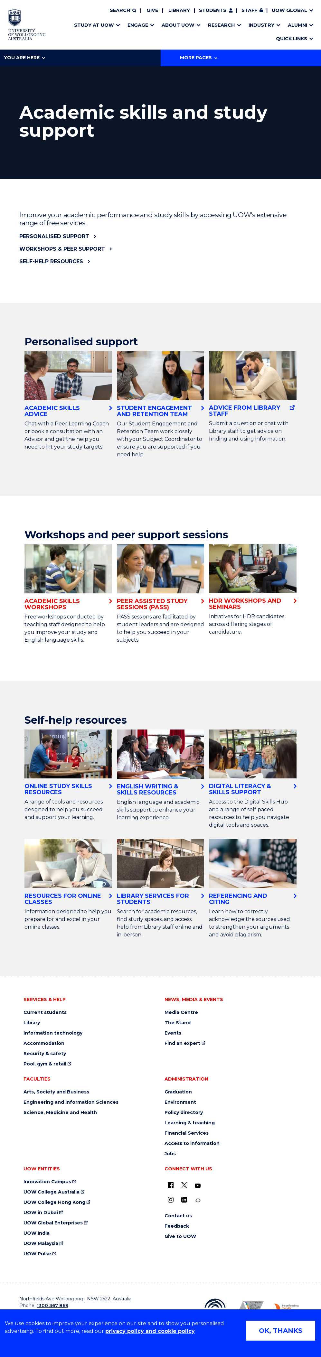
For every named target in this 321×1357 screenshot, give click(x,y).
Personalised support (54, 236)
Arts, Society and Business (56, 1092)
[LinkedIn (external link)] (184, 1200)
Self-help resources (51, 261)
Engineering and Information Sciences (71, 1102)
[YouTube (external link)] (198, 1185)
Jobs (170, 1154)
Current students (45, 1012)
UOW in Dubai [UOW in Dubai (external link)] (41, 1212)
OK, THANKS (280, 1330)
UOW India (37, 1233)
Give (152, 10)
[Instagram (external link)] (171, 1200)
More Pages (198, 57)
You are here (24, 57)
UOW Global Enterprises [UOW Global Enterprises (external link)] (53, 1223)
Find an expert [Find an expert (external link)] (182, 1043)
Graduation (178, 1092)
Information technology (53, 1033)
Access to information (192, 1143)
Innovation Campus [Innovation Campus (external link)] (47, 1182)
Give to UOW (180, 1236)
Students (212, 10)
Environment (180, 1102)
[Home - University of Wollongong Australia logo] (27, 24)
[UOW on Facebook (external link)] (171, 1185)
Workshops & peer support (62, 249)
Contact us (178, 1216)
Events (173, 1033)
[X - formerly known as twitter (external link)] (184, 1185)
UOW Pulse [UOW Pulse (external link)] (37, 1254)
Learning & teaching (190, 1123)
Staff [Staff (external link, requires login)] (249, 10)
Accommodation (44, 1043)
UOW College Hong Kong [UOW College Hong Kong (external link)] (54, 1202)
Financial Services (187, 1133)
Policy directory (184, 1112)
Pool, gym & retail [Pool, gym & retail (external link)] (45, 1064)
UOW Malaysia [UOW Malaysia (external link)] (41, 1243)
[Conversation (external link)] (198, 1200)
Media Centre (181, 1012)
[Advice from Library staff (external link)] (253, 384)
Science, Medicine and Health (60, 1112)
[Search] (123, 10)
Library (179, 10)
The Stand (178, 1023)
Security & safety (45, 1053)
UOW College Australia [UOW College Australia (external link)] (52, 1192)
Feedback (177, 1226)
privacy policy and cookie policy (150, 1331)
